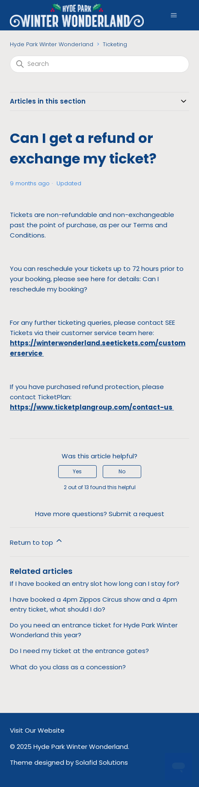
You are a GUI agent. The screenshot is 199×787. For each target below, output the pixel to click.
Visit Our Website (37, 730)
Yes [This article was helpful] (77, 471)
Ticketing (115, 44)
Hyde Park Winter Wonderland (51, 44)
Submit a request (136, 513)
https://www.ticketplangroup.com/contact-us (91, 407)
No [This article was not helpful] (122, 471)
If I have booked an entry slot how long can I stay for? (94, 583)
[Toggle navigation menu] (174, 15)
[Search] (99, 64)
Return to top (36, 541)
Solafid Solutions (101, 762)
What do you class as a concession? (68, 666)
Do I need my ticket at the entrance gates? (79, 650)
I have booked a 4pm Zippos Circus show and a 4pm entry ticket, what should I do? (93, 604)
